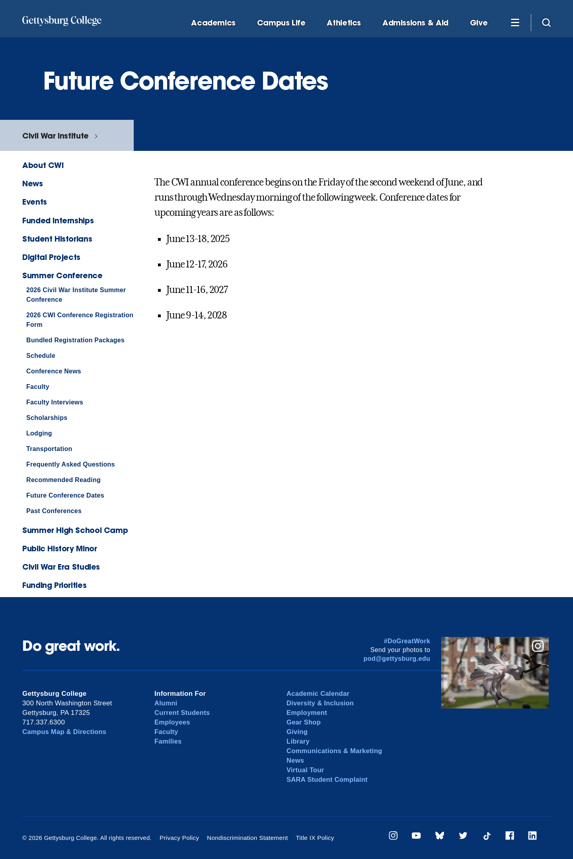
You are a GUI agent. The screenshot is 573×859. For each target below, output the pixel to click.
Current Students (182, 712)
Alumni (166, 703)
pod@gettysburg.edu (397, 658)
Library (298, 741)
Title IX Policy (311, 837)
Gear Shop (304, 722)
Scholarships (46, 417)
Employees (172, 722)
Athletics (344, 22)
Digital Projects (51, 257)
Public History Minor (59, 548)
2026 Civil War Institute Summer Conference (76, 295)
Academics (213, 22)
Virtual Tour (305, 770)
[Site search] (546, 22)
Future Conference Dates (65, 495)
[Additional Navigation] (515, 22)
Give (478, 22)
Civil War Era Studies (61, 566)
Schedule (40, 355)
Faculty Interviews (54, 402)
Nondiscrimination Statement (245, 837)
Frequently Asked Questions (70, 464)
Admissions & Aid (415, 22)
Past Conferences (54, 511)
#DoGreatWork (407, 641)
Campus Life (281, 22)
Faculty (37, 386)
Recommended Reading (63, 479)
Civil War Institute (55, 136)
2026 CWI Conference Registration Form (79, 320)
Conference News (53, 371)
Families (168, 741)
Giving (297, 732)
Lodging (39, 433)
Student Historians (57, 238)
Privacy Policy (179, 837)
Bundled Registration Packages (75, 340)
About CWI (43, 165)
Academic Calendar (318, 693)
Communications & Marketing (335, 751)
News (32, 183)
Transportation (49, 448)
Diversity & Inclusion (321, 703)
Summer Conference (62, 275)
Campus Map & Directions (65, 732)
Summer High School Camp (75, 530)
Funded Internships (58, 220)
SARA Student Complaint (328, 779)
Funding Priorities (54, 585)
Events (34, 201)
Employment (307, 712)
